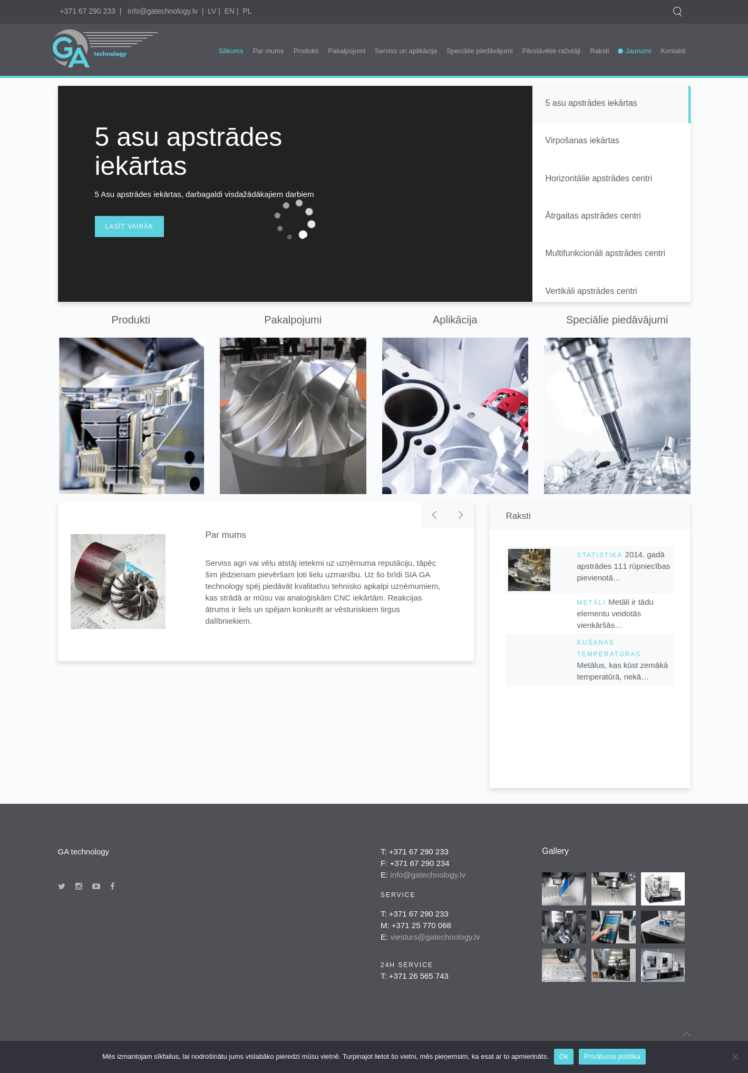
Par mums (268, 51)
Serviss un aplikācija (406, 51)
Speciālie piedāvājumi (479, 51)
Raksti (599, 51)
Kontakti (673, 51)
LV (212, 11)
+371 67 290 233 (87, 11)
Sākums (230, 51)
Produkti (306, 51)
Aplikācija (455, 320)
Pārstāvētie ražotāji (551, 51)
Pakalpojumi (346, 51)
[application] (295, 219)
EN (230, 11)
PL (246, 11)
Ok (563, 1056)
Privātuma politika (612, 1056)
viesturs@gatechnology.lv (435, 936)
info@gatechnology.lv (163, 11)
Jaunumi (638, 51)
